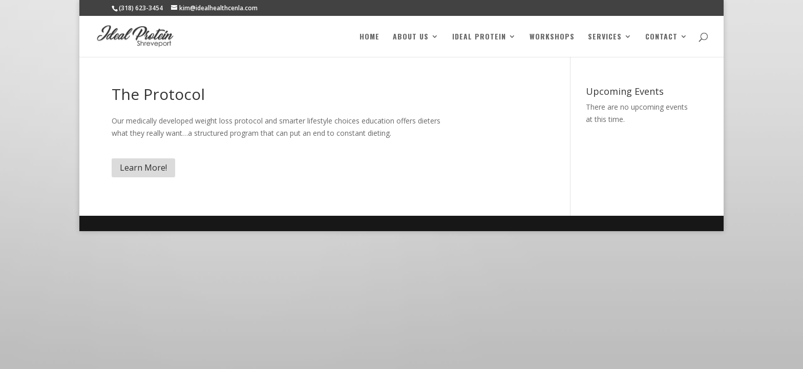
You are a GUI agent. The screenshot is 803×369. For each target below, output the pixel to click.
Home (369, 37)
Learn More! (143, 167)
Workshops (552, 37)
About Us (411, 37)
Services (605, 37)
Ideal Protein (479, 37)
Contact (661, 37)
